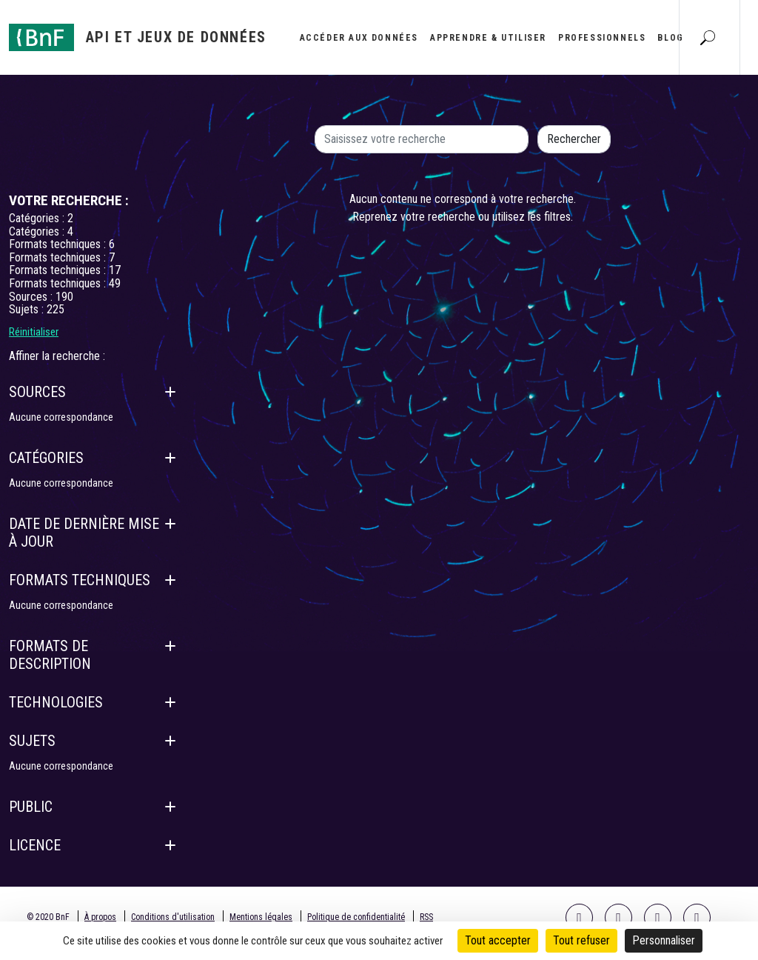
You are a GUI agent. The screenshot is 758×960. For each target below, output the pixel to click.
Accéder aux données (359, 38)
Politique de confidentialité (356, 917)
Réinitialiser (33, 332)
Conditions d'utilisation (173, 917)
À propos (100, 917)
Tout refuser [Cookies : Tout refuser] (581, 940)
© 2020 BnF (48, 917)
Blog (670, 38)
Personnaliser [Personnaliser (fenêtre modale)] (663, 940)
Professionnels (601, 38)
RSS (426, 917)
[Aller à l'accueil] (137, 37)
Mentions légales (260, 917)
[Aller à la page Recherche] (707, 37)
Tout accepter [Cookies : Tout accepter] (498, 940)
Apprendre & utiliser (488, 38)
